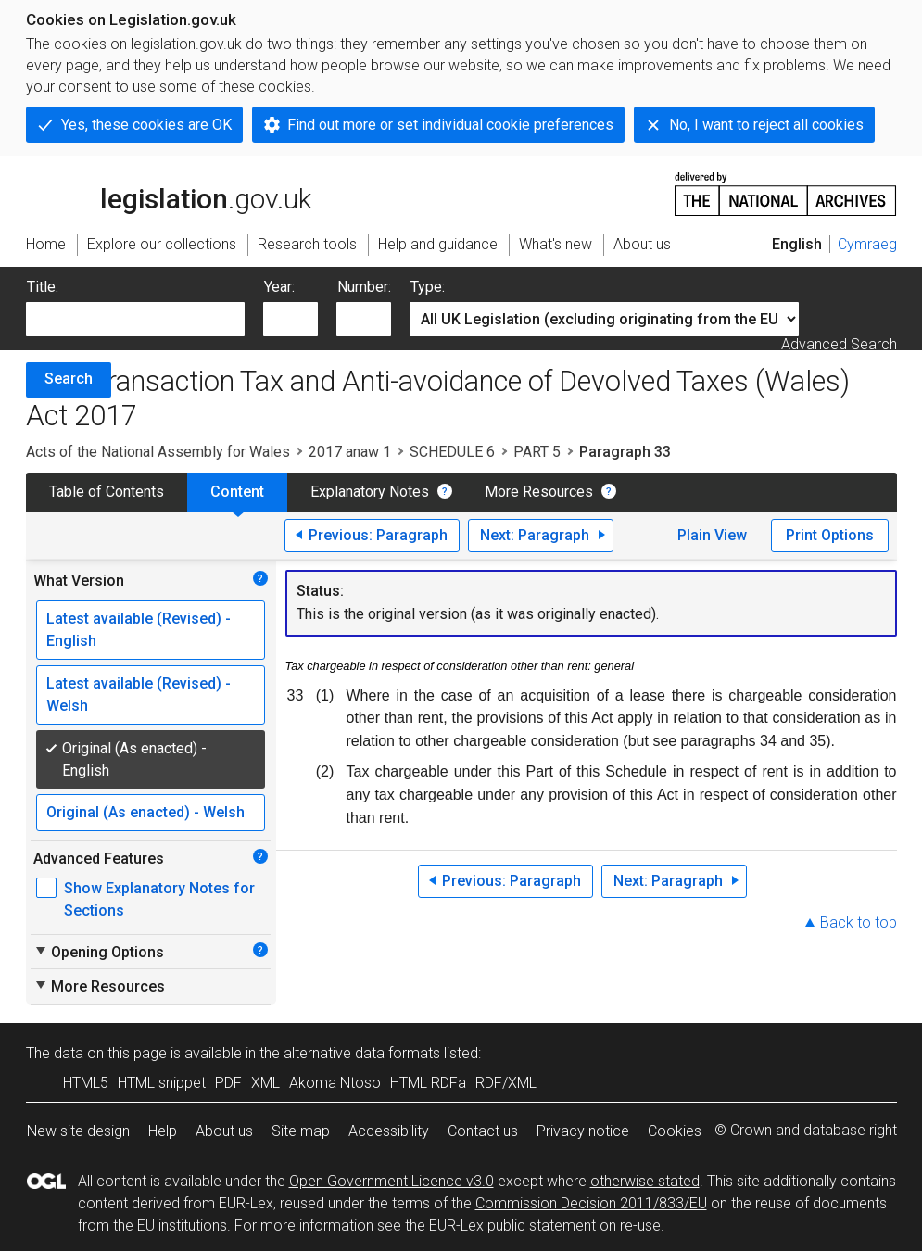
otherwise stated (645, 1181)
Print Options (830, 535)
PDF (228, 1083)
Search (68, 378)
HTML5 (85, 1083)
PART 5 (537, 452)
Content (237, 491)
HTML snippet (162, 1083)
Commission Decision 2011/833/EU (591, 1203)
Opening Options (98, 951)
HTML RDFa (428, 1083)
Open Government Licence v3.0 (391, 1181)
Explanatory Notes (369, 491)
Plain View (712, 535)
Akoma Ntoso (335, 1083)
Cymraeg (867, 244)
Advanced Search (839, 344)
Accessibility (388, 1131)
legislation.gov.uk (168, 192)
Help (162, 1131)
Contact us (483, 1131)
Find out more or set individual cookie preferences (450, 124)
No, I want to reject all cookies (766, 124)
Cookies (674, 1131)
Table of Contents (106, 491)
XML (265, 1083)
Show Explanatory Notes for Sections (159, 899)
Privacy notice (583, 1131)
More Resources (539, 491)
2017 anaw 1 (350, 452)
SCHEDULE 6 (452, 452)
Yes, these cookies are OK (146, 124)
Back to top (858, 922)
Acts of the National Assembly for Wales (158, 452)
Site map (301, 1131)
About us (224, 1131)
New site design (78, 1131)
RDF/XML (506, 1083)
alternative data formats (362, 1053)
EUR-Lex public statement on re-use (545, 1225)
